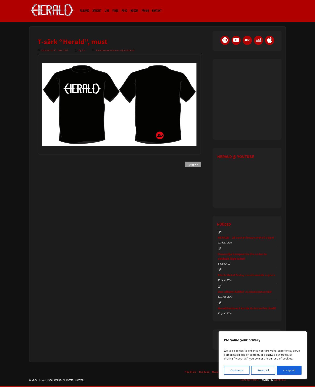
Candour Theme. (250, 380)
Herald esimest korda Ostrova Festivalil (247, 308)
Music (215, 371)
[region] (263, 355)
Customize (236, 370)
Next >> (193, 164)
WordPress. (280, 380)
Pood (124, 7)
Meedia (134, 7)
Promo (145, 7)
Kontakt (156, 7)
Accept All (289, 370)
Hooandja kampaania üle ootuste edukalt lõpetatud (242, 256)
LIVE (107, 7)
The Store (190, 371)
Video (115, 7)
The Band (204, 371)
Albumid (84, 7)
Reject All (263, 370)
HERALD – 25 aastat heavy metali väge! (246, 237)
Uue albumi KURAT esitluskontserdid (244, 292)
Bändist (97, 7)
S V (84, 50)
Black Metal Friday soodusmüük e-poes (246, 275)
